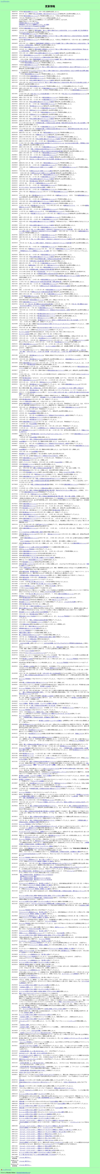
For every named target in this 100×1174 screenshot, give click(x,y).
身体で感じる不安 (50, 1150)
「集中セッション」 (59, 927)
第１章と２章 (43, 931)
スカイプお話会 (24, 541)
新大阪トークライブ (28, 564)
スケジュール (70, 871)
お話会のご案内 (84, 905)
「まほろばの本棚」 (24, 643)
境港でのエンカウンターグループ (28, 1059)
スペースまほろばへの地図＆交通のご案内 (31, 532)
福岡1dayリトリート (62, 195)
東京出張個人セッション (31, 11)
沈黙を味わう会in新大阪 (37, 261)
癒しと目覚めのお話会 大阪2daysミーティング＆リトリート (55, 863)
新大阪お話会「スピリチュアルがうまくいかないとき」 (47, 434)
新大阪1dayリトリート (36, 106)
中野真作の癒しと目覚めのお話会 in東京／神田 (42, 637)
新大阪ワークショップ (38, 213)
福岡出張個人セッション (69, 167)
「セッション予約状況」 (26, 1042)
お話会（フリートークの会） (27, 950)
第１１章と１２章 (44, 859)
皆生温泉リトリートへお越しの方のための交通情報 (54, 397)
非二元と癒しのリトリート (36, 581)
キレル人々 (42, 1116)
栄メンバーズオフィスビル (51, 768)
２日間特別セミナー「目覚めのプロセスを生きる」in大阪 (54, 428)
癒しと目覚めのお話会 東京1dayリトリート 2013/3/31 (35, 878)
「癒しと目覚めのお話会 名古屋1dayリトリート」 (43, 805)
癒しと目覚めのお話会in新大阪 (42, 468)
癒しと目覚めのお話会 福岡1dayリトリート (41, 737)
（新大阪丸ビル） (65, 950)
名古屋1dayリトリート (29, 724)
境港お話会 (28, 401)
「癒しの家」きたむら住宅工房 (38, 1053)
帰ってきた (48, 1138)
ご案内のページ (53, 668)
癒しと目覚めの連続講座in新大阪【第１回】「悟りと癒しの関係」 (57, 496)
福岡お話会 (32, 265)
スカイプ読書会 (23, 703)
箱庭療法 (49, 1114)
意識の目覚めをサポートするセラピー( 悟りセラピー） (34, 1082)
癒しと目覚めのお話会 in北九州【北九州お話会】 (44, 439)
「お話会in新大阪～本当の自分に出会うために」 (32, 1066)
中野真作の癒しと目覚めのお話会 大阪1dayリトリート (45, 788)
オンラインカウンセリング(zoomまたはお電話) (32, 26)
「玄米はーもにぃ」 (50, 757)
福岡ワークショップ (36, 211)
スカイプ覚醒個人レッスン (26, 520)
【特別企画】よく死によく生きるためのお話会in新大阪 (47, 151)
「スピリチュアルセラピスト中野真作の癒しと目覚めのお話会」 (48, 903)
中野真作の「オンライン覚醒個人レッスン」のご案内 (34, 24)
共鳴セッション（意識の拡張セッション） (31, 933)
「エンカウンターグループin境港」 (29, 1045)
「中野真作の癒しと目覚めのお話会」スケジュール (33, 575)
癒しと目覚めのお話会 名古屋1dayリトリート (43, 761)
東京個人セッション (28, 579)
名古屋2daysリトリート (45, 338)
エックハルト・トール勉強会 (70, 973)
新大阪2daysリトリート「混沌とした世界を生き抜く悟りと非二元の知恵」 (58, 320)
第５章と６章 (43, 912)
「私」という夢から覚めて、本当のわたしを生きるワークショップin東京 (50, 239)
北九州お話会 (41, 271)
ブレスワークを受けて (44, 901)
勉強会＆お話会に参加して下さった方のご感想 (51, 895)
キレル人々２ (50, 1116)
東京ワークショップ (63, 213)
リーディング (72, 1021)
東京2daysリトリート (43, 318)
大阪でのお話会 (29, 526)
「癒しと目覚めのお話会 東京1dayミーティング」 (44, 826)
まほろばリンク (46, 713)
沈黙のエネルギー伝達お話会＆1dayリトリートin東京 (55, 286)
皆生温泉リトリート (36, 392)
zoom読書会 (22, 441)
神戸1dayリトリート (42, 524)
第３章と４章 (43, 916)
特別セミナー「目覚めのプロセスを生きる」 (42, 445)
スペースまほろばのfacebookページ (29, 853)
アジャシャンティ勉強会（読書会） (39, 944)
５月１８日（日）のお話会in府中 (52, 673)
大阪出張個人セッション (31, 28)
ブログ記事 (52, 585)
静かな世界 (48, 1146)
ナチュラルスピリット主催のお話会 (40, 57)
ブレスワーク (42, 1019)
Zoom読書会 (32, 413)
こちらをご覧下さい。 (53, 656)
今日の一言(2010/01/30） (70, 1082)
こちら (35, 731)
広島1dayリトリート (35, 114)
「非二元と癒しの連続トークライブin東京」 (42, 557)
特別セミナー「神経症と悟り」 (36, 712)
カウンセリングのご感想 (57, 1112)
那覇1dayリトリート (42, 134)
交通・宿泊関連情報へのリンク (31, 797)
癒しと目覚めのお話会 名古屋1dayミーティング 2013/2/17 (35, 871)
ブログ (51, 1057)
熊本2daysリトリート (79, 340)
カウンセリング (23, 1021)
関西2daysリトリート (25, 596)
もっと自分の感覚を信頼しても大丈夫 (44, 1154)
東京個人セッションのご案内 (28, 876)
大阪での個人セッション (63, 597)
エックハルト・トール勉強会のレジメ (29, 941)
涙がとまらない (49, 1140)
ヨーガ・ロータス (65, 713)
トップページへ (5, 1)
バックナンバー (74, 1122)
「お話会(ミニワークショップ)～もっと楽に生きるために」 (35, 1032)
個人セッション (56, 599)
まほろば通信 (54, 1101)
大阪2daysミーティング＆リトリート (38, 848)
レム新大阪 (75, 796)
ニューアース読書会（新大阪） (49, 703)
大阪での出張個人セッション (66, 593)
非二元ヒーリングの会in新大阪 (40, 93)
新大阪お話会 (34, 181)
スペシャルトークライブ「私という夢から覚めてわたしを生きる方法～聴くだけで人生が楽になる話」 (59, 82)
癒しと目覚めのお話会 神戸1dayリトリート (49, 478)
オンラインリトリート (43, 329)
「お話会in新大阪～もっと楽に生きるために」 (32, 1051)
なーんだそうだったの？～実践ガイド (29, 1055)
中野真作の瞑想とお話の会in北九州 (47, 273)
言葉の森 (21, 1080)
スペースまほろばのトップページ (57, 772)
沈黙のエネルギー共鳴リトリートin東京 (41, 171)
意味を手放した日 (50, 1136)
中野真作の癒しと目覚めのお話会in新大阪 (49, 259)
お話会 (23, 952)
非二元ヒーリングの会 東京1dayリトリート (75, 93)
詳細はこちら (79, 733)
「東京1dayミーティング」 (31, 837)
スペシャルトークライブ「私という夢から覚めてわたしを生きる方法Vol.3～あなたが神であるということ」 (57, 67)
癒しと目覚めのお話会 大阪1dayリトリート (35, 682)
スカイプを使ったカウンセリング (44, 1074)
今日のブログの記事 (34, 928)
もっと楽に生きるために (26, 1154)
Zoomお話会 (58, 462)
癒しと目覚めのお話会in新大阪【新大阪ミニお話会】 (40, 811)
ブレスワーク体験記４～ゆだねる (54, 1120)
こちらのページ (84, 374)
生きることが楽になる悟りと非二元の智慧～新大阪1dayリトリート (49, 159)
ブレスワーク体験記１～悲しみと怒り (56, 1131)
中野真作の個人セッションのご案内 (29, 23)
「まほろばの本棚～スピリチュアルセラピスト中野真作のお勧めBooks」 (63, 643)
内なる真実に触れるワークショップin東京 (47, 53)
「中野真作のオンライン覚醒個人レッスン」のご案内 (34, 251)
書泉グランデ (55, 713)
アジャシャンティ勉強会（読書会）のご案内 (40, 861)
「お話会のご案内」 (24, 987)
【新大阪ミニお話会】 (48, 696)
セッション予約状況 (28, 549)
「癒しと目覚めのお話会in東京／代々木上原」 (43, 705)
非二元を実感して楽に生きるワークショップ (46, 13)
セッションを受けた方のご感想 (28, 895)
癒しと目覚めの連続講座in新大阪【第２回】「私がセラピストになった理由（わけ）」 (54, 490)
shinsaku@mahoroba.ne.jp (23, 1172)
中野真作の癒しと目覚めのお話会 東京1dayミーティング (69, 891)
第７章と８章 (43, 887)
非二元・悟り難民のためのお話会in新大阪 (40, 304)
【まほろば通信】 (24, 1122)
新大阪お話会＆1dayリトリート (46, 313)
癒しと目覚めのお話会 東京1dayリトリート (44, 149)
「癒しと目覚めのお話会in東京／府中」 (33, 692)
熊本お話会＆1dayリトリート (56, 370)
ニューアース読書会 (56, 720)
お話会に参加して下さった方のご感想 (48, 991)
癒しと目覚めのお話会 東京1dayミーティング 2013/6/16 (36, 879)
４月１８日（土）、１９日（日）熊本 (61, 351)
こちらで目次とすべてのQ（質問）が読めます (71, 388)
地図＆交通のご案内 (24, 632)
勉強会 (27, 964)
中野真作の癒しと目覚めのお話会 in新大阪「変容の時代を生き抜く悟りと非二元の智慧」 (62, 123)
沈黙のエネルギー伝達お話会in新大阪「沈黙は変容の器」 (46, 281)
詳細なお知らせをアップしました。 (64, 1088)
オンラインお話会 (24, 331)
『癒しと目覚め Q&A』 (35, 388)
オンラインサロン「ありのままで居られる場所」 (33, 187)
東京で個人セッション (35, 626)
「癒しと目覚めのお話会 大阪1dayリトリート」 (42, 816)
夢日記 (47, 1148)
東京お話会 (26, 571)
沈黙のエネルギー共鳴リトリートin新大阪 (43, 173)
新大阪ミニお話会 (28, 658)
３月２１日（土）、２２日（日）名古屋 (38, 351)
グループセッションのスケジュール (35, 653)
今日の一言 (22, 1072)
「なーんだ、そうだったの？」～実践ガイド (31, 1120)
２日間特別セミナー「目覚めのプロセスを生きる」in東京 (54, 310)
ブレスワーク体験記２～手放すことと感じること (59, 1129)
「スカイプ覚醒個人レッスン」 (28, 585)
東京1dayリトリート (35, 110)
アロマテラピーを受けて (45, 1014)
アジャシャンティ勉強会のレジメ (28, 859)
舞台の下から (49, 1134)
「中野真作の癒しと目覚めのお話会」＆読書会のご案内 (38, 717)
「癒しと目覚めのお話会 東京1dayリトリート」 (37, 675)
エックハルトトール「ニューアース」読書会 (31, 831)
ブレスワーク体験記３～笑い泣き (54, 1126)
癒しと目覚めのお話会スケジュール (29, 634)
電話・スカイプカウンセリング (28, 993)
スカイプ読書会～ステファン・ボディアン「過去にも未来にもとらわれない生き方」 (63, 802)
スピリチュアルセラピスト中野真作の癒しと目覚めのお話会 (36, 897)
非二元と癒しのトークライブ (45, 583)
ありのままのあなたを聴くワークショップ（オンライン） (54, 323)
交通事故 (25, 1057)
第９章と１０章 (43, 883)
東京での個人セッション (26, 608)
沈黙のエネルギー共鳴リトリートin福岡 (41, 167)
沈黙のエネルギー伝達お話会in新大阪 (42, 291)
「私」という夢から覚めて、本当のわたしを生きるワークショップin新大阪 (51, 229)
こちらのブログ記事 (68, 472)
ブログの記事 (60, 933)
